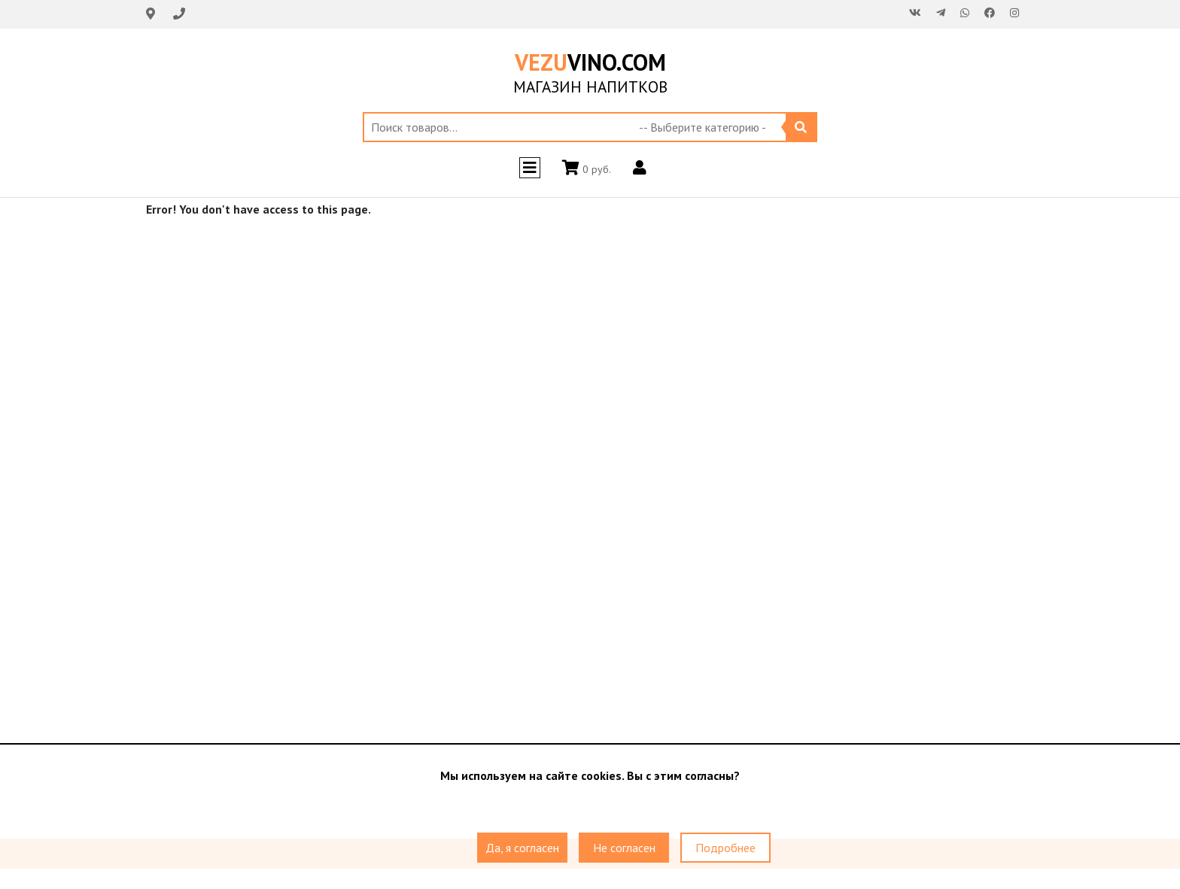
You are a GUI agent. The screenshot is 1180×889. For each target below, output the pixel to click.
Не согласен (624, 847)
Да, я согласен (522, 847)
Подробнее (725, 847)
